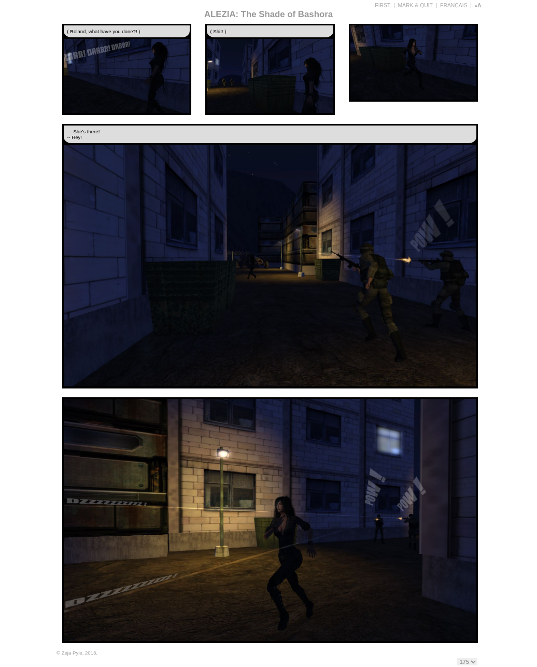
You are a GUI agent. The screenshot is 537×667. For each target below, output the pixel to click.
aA (478, 5)
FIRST (382, 5)
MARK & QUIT (415, 5)
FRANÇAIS (454, 5)
